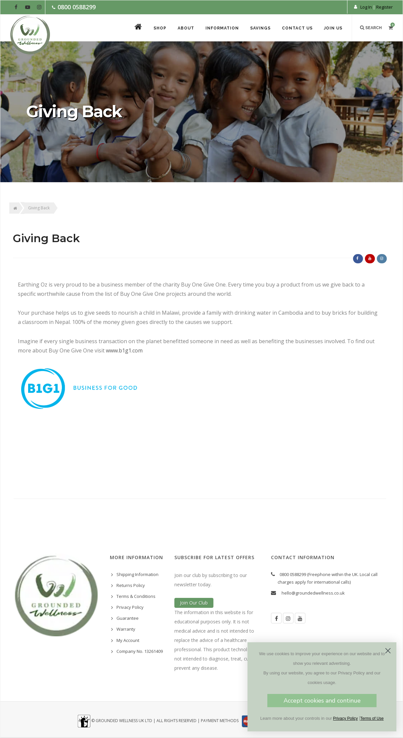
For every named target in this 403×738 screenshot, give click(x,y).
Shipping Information (137, 574)
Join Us (333, 28)
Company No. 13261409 (139, 651)
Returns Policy (130, 585)
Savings (260, 28)
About (186, 28)
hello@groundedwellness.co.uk (313, 593)
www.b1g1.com (124, 350)
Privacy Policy (130, 607)
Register (384, 7)
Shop (160, 28)
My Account (127, 640)
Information (222, 28)
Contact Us (297, 28)
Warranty (125, 629)
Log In (366, 7)
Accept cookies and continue (325, 701)
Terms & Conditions (136, 596)
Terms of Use (376, 718)
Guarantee (127, 618)
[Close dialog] (392, 651)
